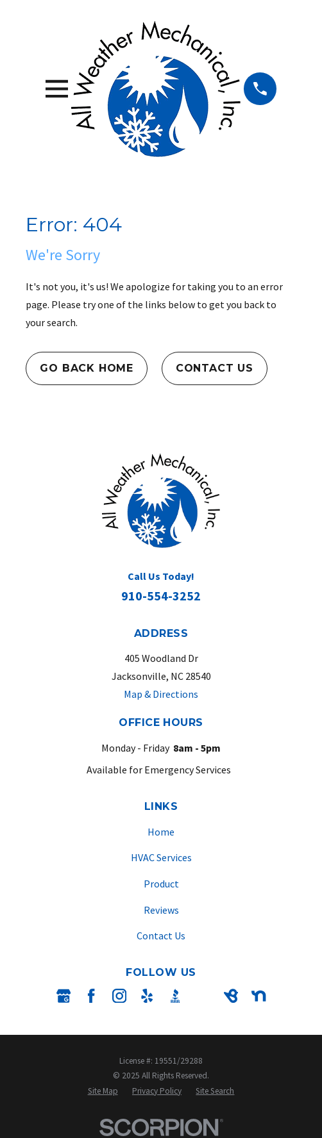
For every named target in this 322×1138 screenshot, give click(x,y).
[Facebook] (91, 996)
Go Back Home (86, 368)
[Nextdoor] (258, 996)
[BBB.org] (175, 996)
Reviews (161, 909)
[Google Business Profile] (63, 996)
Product (161, 883)
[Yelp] (147, 996)
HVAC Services (161, 857)
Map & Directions (161, 694)
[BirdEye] (231, 996)
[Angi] (203, 996)
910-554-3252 (161, 596)
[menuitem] (103, 1091)
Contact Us (214, 368)
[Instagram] (119, 996)
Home (161, 831)
